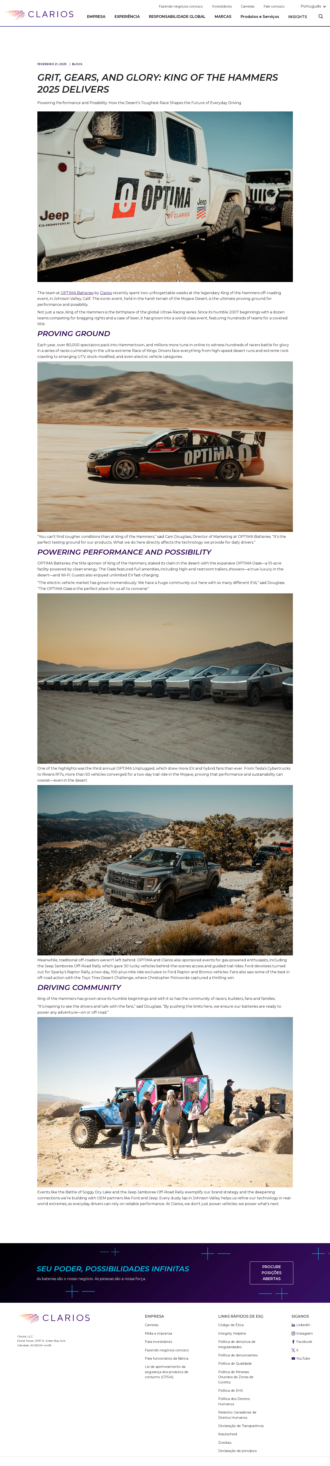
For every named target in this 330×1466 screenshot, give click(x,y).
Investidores (222, 6)
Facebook (302, 1342)
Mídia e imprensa (158, 1333)
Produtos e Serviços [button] (260, 16)
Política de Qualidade (235, 1363)
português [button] (311, 6)
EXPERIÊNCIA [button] (127, 16)
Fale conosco (274, 6)
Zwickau (224, 1443)
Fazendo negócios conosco (181, 6)
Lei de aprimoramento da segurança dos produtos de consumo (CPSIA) (166, 1372)
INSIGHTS (297, 17)
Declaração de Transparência (241, 1426)
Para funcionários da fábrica (166, 1358)
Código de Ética (231, 1325)
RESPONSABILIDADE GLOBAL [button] (177, 16)
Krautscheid (227, 1434)
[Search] (320, 16)
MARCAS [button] (223, 16)
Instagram (302, 1333)
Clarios (106, 293)
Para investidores (158, 1342)
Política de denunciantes (238, 1355)
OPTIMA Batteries (77, 293)
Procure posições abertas (272, 1273)
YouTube (301, 1358)
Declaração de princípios (237, 1451)
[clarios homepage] (39, 15)
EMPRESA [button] (96, 16)
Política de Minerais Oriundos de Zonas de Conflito (235, 1377)
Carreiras (247, 6)
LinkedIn (301, 1325)
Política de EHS (230, 1391)
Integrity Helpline (232, 1333)
